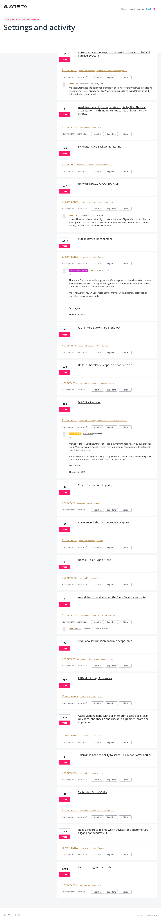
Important (112, 77)
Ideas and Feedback (87, 70)
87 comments (70, 256)
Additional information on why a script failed (105, 641)
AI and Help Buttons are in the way (99, 327)
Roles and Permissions (106, 810)
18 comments (70, 847)
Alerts (100, 696)
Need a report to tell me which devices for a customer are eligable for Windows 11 (113, 831)
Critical (127, 77)
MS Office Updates (89, 402)
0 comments (69, 127)
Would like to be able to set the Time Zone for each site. (112, 597)
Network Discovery (105, 202)
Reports (98, 503)
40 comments (70, 735)
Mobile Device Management (95, 239)
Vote (64, 59)
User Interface (102, 346)
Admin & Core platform (106, 615)
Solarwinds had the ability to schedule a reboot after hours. (114, 755)
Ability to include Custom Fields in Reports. (104, 522)
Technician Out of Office (92, 792)
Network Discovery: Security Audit (99, 184)
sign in (149, 9)
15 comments (70, 696)
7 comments (69, 345)
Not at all (98, 77)
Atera (139, 915)
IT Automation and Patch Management (112, 70)
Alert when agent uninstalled (95, 867)
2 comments (69, 70)
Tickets (99, 578)
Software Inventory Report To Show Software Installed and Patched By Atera (114, 54)
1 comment (68, 164)
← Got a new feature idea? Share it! (22, 19)
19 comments (70, 202)
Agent (99, 127)
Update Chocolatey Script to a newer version (105, 365)
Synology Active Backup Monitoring (99, 146)
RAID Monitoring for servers (95, 678)
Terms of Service (150, 915)
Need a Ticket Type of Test (94, 560)
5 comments (69, 540)
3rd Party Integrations (104, 165)
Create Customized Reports (95, 485)
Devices (101, 257)
